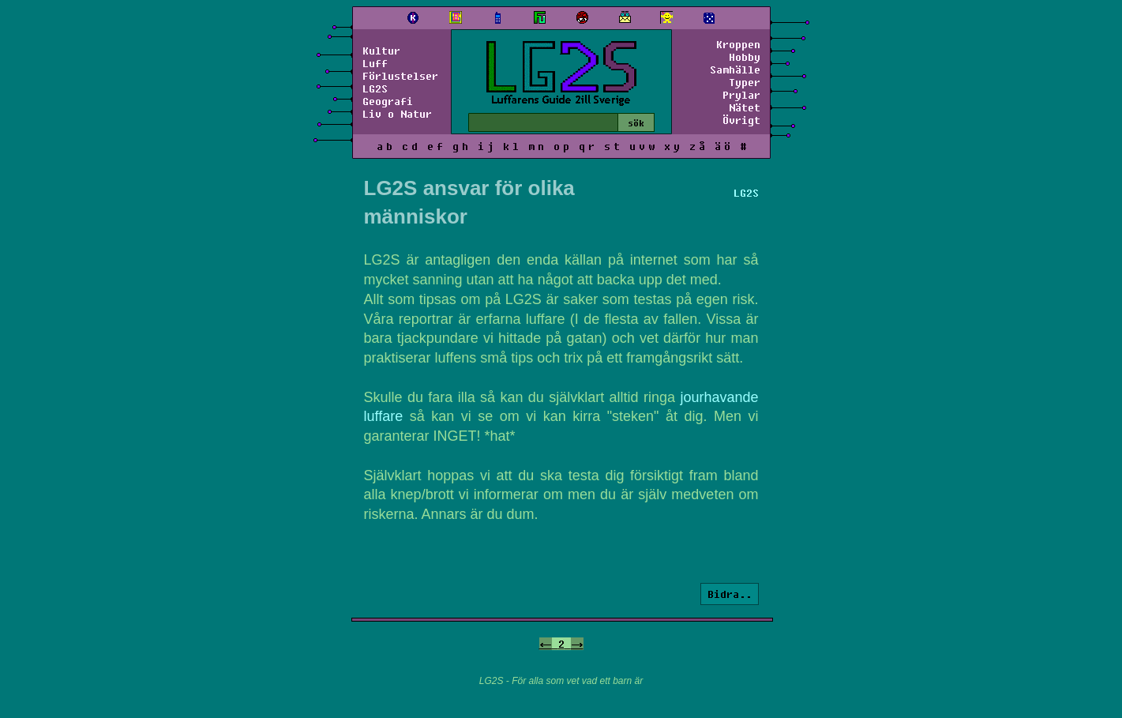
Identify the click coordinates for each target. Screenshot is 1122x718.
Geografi (387, 101)
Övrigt (741, 120)
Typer (744, 82)
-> (577, 643)
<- (545, 643)
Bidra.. (729, 594)
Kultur (381, 50)
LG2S (375, 88)
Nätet (744, 107)
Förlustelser (400, 76)
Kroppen (738, 44)
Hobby (744, 57)
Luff (375, 63)
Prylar (741, 94)
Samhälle (735, 69)
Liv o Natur (397, 113)
